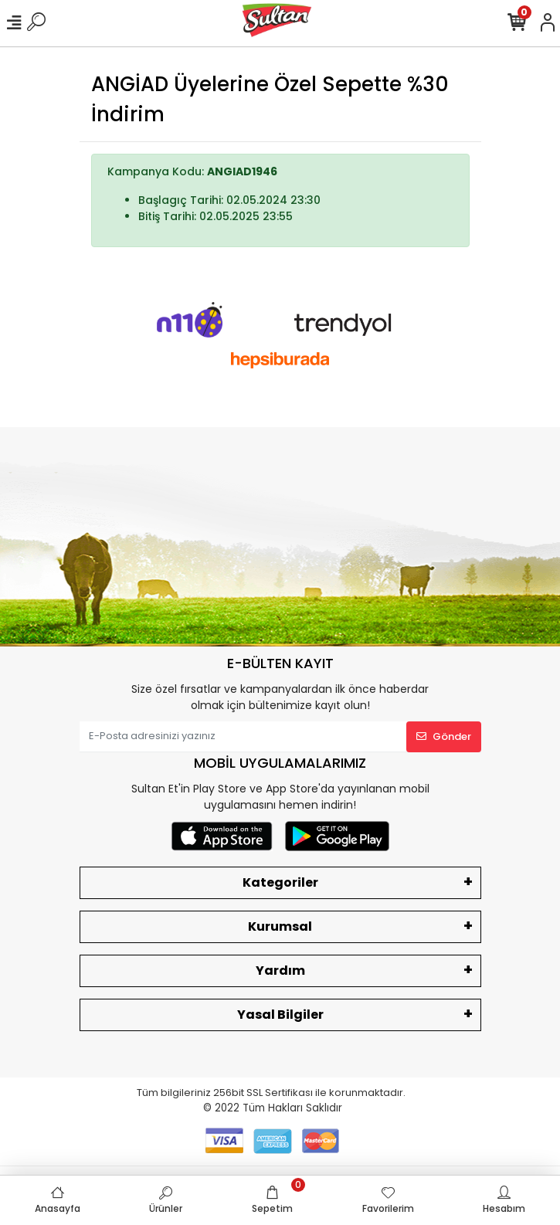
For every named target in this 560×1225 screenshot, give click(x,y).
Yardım (280, 970)
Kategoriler (280, 882)
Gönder (443, 736)
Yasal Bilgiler (280, 1014)
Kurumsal (280, 926)
